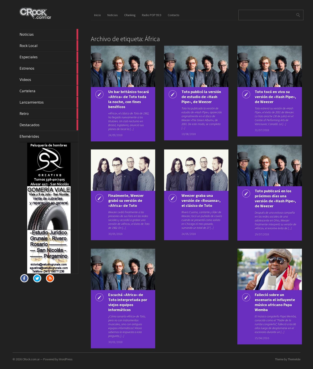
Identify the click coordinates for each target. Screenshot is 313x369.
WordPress (65, 359)
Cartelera (49, 91)
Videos (49, 79)
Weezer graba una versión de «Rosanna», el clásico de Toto (201, 200)
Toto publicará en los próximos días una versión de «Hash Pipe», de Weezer (275, 198)
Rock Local (49, 45)
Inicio (97, 15)
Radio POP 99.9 (151, 15)
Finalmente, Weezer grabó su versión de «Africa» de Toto (126, 200)
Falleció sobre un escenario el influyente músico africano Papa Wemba (275, 302)
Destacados (49, 124)
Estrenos (49, 68)
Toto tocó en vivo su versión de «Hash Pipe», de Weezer (275, 96)
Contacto (173, 15)
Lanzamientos (49, 102)
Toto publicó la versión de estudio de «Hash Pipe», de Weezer (201, 96)
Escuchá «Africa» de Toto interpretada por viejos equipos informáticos (127, 302)
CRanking (129, 15)
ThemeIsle (294, 359)
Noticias (49, 34)
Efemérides (29, 136)
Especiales (49, 57)
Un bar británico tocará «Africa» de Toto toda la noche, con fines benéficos (128, 99)
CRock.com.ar (31, 359)
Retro (49, 113)
